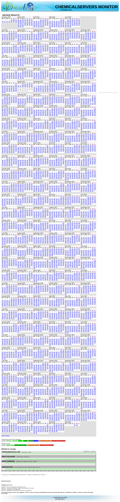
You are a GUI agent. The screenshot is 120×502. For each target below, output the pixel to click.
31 (23, 26)
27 (13, 21)
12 (27, 21)
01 (18, 20)
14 (31, 21)
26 (11, 21)
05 (27, 20)
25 (9, 21)
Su (16, 18)
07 (31, 20)
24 (7, 21)
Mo (3, 18)
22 (2, 21)
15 (18, 23)
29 (18, 26)
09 (20, 21)
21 (16, 20)
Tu (5, 18)
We (7, 18)
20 (13, 20)
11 (25, 21)
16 (20, 23)
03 (23, 20)
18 (25, 23)
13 (29, 21)
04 (25, 20)
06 (29, 20)
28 (16, 21)
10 (23, 21)
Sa (13, 18)
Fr (11, 18)
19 (11, 20)
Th (9, 18)
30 (20, 26)
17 (23, 23)
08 (18, 21)
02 (20, 20)
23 (5, 21)
